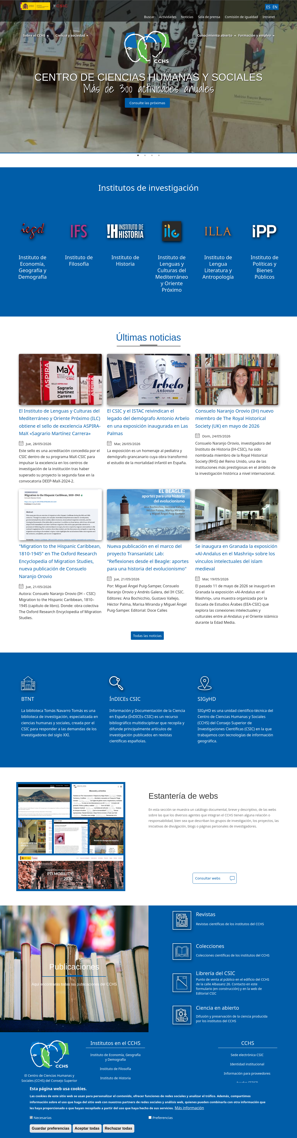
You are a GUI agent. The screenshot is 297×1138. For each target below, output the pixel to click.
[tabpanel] (148, 76)
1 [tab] (138, 155)
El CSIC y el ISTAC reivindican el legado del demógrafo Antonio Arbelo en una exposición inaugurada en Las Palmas (148, 422)
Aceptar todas (87, 1128)
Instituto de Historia (115, 1078)
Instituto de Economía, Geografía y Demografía (115, 1057)
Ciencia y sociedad (71, 35)
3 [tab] (152, 155)
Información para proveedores (247, 1073)
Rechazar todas (118, 1128)
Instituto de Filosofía (115, 1069)
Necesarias (43, 1117)
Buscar (149, 17)
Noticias (187, 17)
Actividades (167, 17)
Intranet (269, 17)
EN (275, 7)
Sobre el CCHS (35, 35)
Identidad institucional (247, 1064)
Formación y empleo (254, 35)
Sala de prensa (209, 17)
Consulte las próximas (147, 102)
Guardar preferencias (50, 1128)
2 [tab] (145, 155)
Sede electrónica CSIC (247, 1055)
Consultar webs (207, 878)
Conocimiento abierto (214, 35)
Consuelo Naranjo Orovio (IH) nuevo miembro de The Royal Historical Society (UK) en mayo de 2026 (234, 418)
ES (268, 7)
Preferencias (162, 1117)
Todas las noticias (147, 635)
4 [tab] (159, 155)
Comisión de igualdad (241, 17)
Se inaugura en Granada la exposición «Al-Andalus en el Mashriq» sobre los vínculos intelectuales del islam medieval (236, 557)
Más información (189, 1107)
